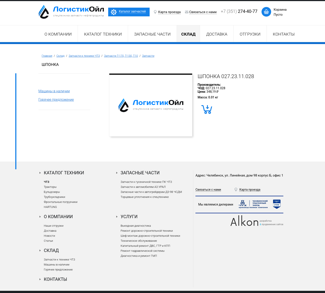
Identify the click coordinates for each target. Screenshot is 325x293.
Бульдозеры (52, 192)
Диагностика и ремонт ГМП (139, 255)
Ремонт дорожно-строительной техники (147, 230)
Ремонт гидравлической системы (142, 250)
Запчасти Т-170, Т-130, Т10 (121, 55)
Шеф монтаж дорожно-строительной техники (150, 235)
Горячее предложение (56, 100)
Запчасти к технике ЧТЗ (84, 55)
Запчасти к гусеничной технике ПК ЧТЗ (146, 181)
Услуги (129, 216)
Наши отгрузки (53, 225)
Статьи (48, 240)
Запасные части (152, 34)
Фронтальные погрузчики (60, 202)
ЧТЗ (46, 181)
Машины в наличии (54, 91)
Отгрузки (250, 34)
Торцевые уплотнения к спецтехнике (145, 197)
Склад (60, 55)
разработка (266, 221)
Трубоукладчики (54, 197)
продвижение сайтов (272, 224)
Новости (49, 235)
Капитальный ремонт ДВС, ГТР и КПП (145, 245)
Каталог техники (103, 34)
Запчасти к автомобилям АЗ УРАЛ (143, 186)
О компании (58, 34)
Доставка (216, 34)
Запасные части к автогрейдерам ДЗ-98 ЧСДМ (151, 192)
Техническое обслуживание (139, 240)
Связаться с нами (203, 12)
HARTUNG (50, 207)
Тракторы (50, 186)
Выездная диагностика (136, 225)
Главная (47, 55)
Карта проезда (169, 12)
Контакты (284, 34)
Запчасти (148, 55)
